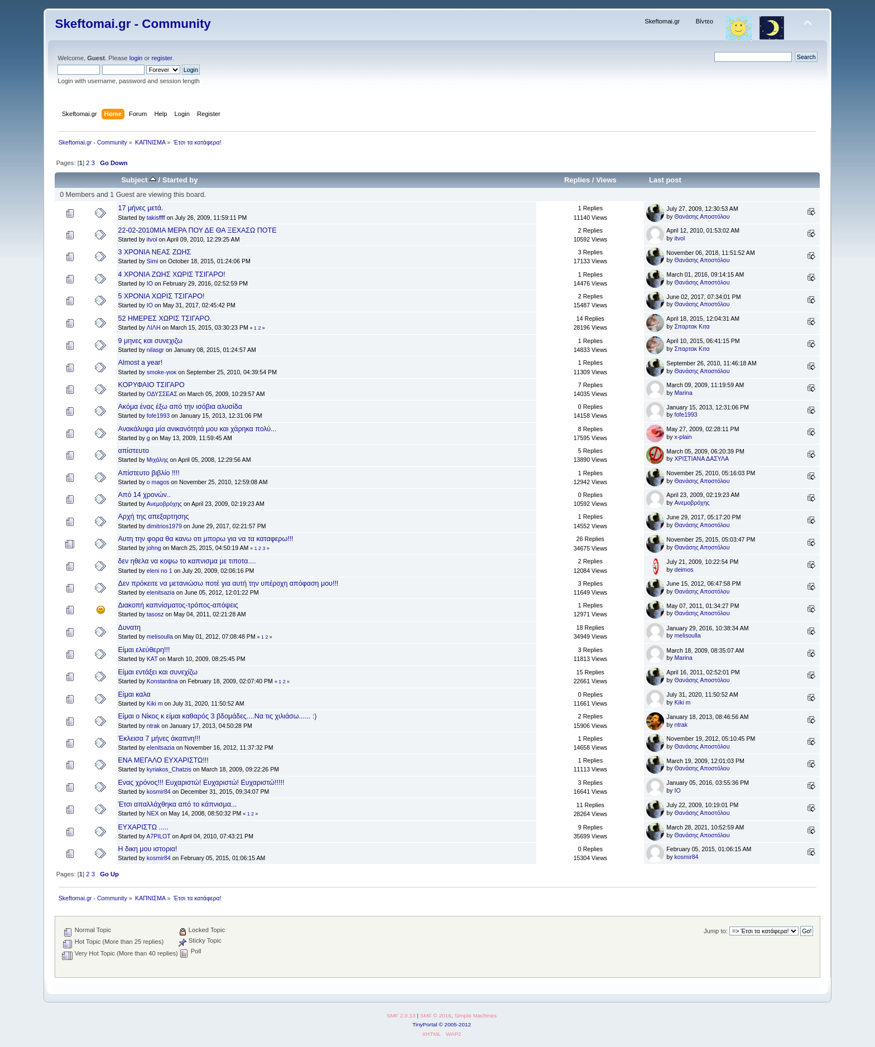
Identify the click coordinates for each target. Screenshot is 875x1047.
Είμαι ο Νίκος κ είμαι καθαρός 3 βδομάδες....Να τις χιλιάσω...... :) (217, 716)
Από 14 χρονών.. (144, 495)
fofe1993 (158, 415)
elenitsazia (161, 592)
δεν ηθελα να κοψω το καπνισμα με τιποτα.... (187, 561)
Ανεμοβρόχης (164, 503)
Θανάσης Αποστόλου (701, 216)
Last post (665, 180)
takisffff (156, 217)
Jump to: (716, 931)
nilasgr (155, 349)
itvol (152, 239)
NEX (153, 813)
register (162, 58)
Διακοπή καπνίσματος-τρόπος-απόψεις (178, 605)
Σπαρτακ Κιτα (691, 326)
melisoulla (160, 636)
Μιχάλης (158, 459)
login (136, 58)
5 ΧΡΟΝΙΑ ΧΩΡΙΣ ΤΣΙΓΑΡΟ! (161, 296)
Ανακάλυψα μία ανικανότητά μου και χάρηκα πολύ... (197, 429)
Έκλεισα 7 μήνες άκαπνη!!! (159, 738)
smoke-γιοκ (162, 372)
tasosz (155, 614)
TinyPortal (425, 1024)
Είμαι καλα (134, 694)
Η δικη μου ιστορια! (147, 849)
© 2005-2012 (455, 1024)
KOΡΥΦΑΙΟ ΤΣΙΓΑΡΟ (151, 385)
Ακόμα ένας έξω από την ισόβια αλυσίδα (180, 407)
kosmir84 (159, 791)
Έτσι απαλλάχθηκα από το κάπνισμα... (177, 804)
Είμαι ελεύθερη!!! (144, 650)
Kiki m (155, 703)
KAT (152, 658)
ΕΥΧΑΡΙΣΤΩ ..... (143, 827)
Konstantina (162, 681)
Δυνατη (129, 627)
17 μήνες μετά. (141, 208)
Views (606, 180)
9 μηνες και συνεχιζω (150, 341)
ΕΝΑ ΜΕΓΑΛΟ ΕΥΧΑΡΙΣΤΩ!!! (163, 760)
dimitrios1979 (164, 526)
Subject (138, 180)
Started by (180, 180)
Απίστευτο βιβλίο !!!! (149, 473)
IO (150, 283)
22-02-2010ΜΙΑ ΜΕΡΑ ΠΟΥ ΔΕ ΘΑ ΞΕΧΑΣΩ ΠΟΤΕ (197, 230)
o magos (158, 482)
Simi (152, 261)
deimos (683, 569)
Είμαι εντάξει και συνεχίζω (158, 672)
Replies (577, 180)
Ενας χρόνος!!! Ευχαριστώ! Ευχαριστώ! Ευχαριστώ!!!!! (201, 783)
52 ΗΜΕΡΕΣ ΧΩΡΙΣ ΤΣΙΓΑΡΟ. (165, 318)
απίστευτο (133, 451)
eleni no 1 (159, 570)
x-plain (682, 436)
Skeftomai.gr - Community (132, 24)
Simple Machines (475, 1015)
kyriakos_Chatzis (169, 769)
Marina (683, 392)
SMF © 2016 (435, 1015)
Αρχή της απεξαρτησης (153, 516)
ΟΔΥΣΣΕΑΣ (162, 393)
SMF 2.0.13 (401, 1015)
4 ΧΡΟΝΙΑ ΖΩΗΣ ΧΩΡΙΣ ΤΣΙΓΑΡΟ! (171, 274)
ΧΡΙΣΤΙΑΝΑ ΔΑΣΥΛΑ (701, 458)
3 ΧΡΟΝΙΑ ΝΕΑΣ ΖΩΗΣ (154, 252)
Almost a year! (140, 362)
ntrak (153, 725)
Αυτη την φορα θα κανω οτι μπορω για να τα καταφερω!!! (206, 539)
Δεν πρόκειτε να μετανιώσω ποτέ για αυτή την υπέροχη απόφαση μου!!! (228, 583)
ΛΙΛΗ (154, 327)
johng (154, 547)
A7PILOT (158, 836)
